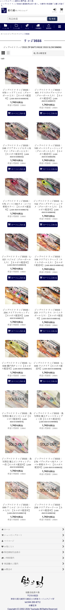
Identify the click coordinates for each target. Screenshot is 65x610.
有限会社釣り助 (32, 592)
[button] (59, 26)
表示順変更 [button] (40, 53)
